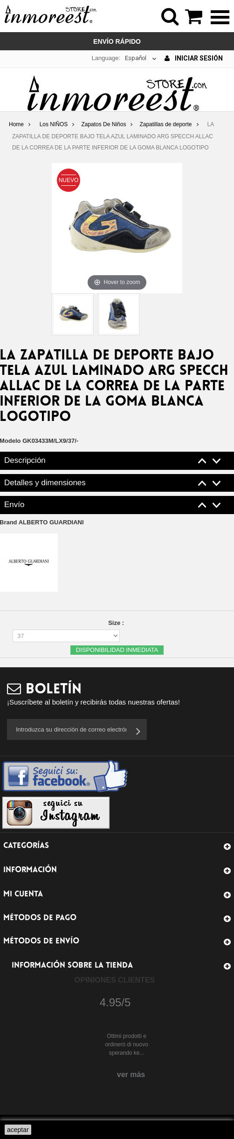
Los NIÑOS (54, 124)
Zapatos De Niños (103, 124)
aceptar (18, 1129)
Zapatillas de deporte (165, 124)
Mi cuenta (23, 894)
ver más (131, 1074)
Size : (117, 622)
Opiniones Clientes (115, 980)
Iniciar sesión (194, 58)
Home (16, 124)
